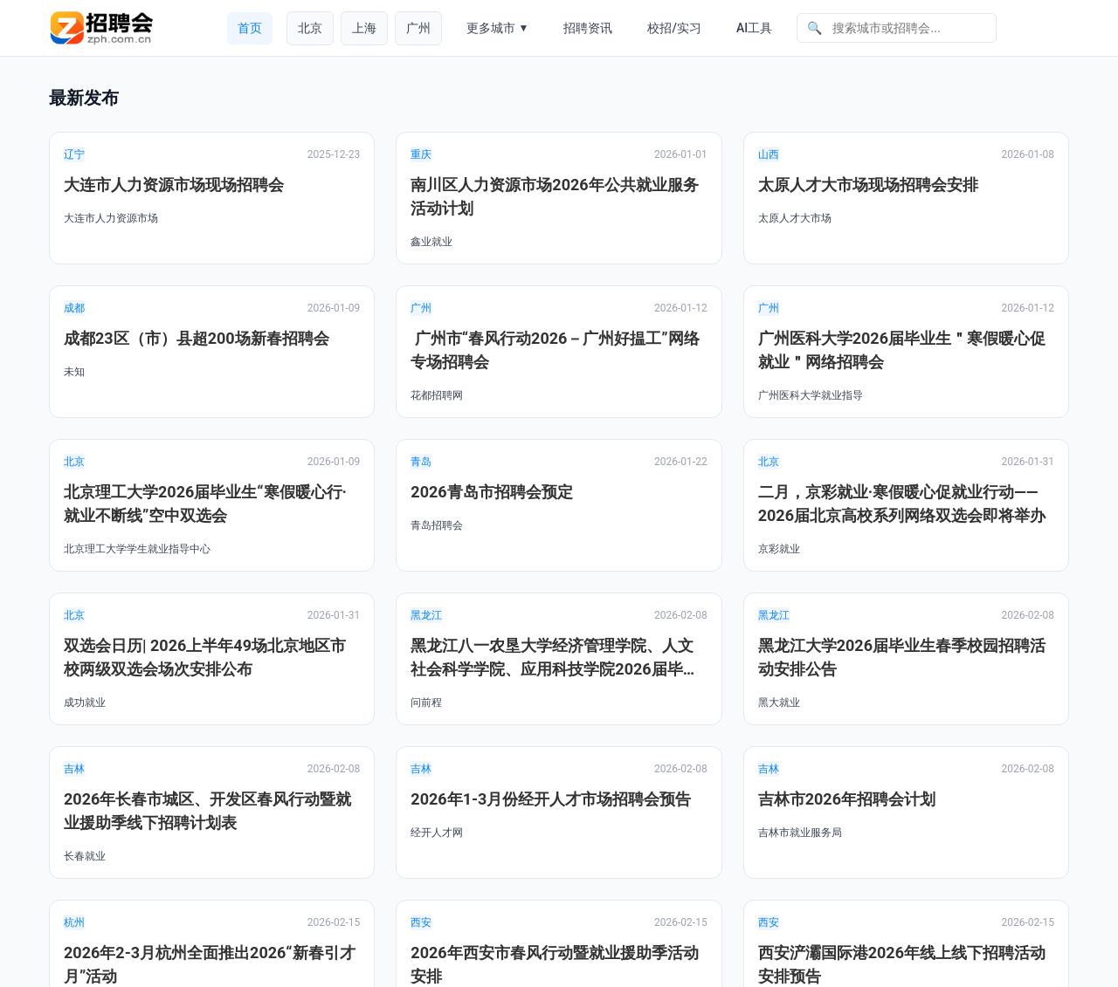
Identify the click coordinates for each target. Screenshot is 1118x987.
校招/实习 (673, 28)
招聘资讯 (587, 28)
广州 (418, 28)
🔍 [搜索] (814, 28)
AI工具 (754, 28)
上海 (364, 28)
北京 (310, 28)
